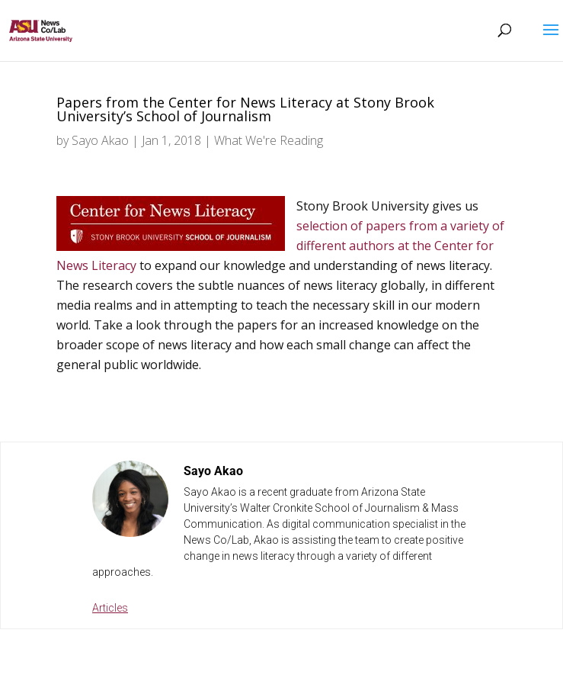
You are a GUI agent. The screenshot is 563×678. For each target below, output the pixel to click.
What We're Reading (268, 140)
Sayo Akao (100, 140)
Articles (110, 608)
